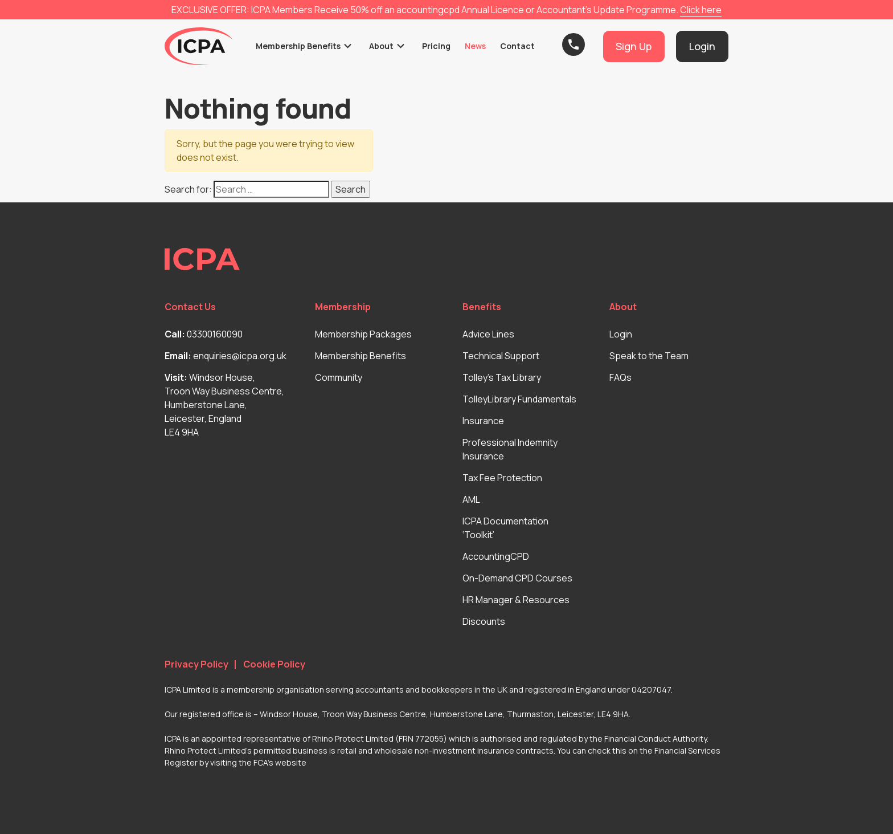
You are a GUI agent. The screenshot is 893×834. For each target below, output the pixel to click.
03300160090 (215, 334)
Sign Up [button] (634, 46)
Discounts (483, 621)
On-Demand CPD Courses (517, 578)
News (475, 45)
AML (471, 499)
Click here (701, 9)
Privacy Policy (196, 664)
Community (338, 377)
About (381, 45)
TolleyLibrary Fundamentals (519, 399)
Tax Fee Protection (502, 477)
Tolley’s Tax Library (501, 377)
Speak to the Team (649, 355)
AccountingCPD (495, 556)
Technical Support (500, 355)
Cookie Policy (274, 664)
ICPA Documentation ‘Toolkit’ (505, 528)
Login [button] (702, 46)
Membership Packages (363, 334)
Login (620, 334)
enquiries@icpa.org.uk (239, 355)
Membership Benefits (298, 45)
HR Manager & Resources (516, 599)
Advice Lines (488, 334)
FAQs (620, 377)
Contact (517, 45)
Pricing (436, 45)
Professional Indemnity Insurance (510, 449)
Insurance (483, 420)
